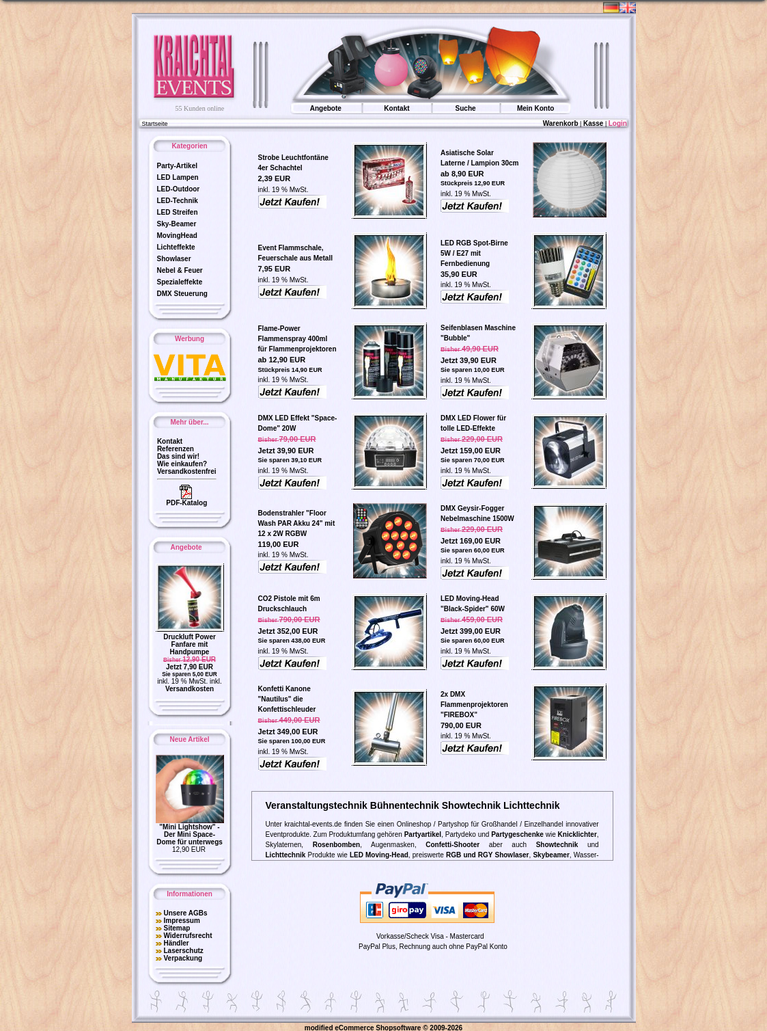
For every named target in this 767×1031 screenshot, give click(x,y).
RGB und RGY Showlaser (487, 853)
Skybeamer (551, 853)
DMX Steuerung (182, 291)
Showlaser (174, 256)
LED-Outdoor (178, 187)
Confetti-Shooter (452, 842)
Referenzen (175, 447)
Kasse (593, 121)
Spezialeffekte (180, 280)
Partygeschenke (517, 832)
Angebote (325, 106)
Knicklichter (577, 832)
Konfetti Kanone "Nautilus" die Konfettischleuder (287, 697)
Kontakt (396, 106)
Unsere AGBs (185, 911)
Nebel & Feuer (180, 268)
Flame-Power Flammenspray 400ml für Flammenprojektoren (297, 337)
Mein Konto (535, 106)
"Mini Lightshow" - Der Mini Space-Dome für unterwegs (189, 832)
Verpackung (182, 956)
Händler (176, 941)
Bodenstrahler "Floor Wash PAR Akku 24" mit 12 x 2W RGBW (296, 521)
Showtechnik (557, 842)
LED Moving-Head (379, 853)
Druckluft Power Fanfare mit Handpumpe (189, 642)
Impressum (181, 918)
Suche (466, 106)
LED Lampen (178, 175)
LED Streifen (177, 210)
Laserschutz (183, 948)
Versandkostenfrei (187, 469)
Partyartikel (422, 832)
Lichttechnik (286, 853)
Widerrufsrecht (187, 933)
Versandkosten (189, 687)
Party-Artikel (177, 164)
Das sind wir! (178, 454)
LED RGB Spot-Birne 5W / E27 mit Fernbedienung (474, 251)
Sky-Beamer (177, 222)
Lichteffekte (176, 245)
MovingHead (177, 233)
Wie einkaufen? (182, 462)
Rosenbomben (336, 842)
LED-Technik (177, 198)
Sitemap (176, 926)
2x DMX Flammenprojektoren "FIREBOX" (474, 702)
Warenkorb (560, 121)
